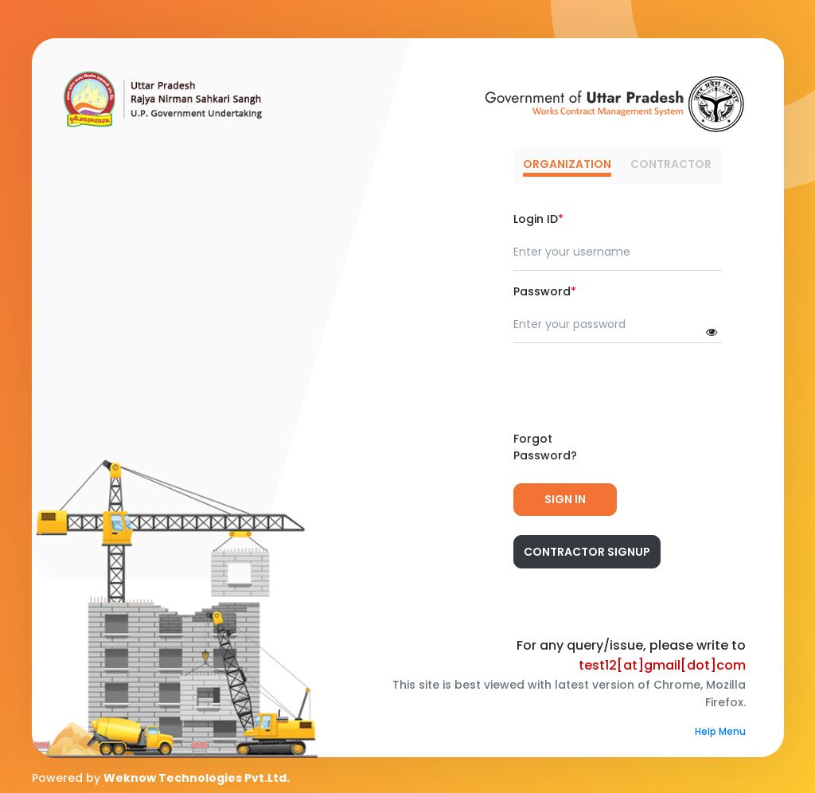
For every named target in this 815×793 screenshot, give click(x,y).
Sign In (565, 499)
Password (544, 291)
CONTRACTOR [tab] (671, 164)
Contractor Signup (587, 552)
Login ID (538, 219)
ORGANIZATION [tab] (567, 164)
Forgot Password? (545, 447)
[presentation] (634, 387)
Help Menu (720, 731)
